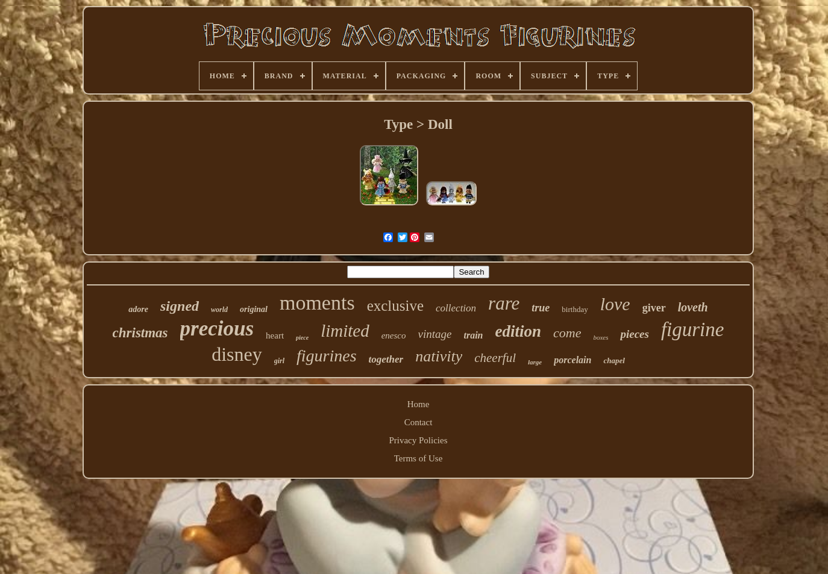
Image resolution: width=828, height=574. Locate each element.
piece (302, 337)
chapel (613, 360)
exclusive (395, 306)
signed (179, 306)
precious (217, 328)
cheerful (495, 358)
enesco (393, 335)
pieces (634, 334)
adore (138, 309)
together (386, 359)
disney (237, 354)
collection (456, 308)
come (567, 332)
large (535, 362)
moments (317, 303)
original (254, 309)
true (541, 308)
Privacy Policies (418, 440)
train (473, 335)
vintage (435, 334)
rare (503, 303)
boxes (600, 337)
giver (654, 308)
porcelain (572, 360)
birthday (575, 309)
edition (518, 331)
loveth (693, 307)
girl (279, 361)
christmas (140, 332)
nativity (438, 356)
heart (275, 335)
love (615, 304)
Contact (418, 422)
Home (418, 404)
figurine (692, 329)
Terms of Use (418, 458)
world (219, 309)
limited (345, 330)
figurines (326, 355)
